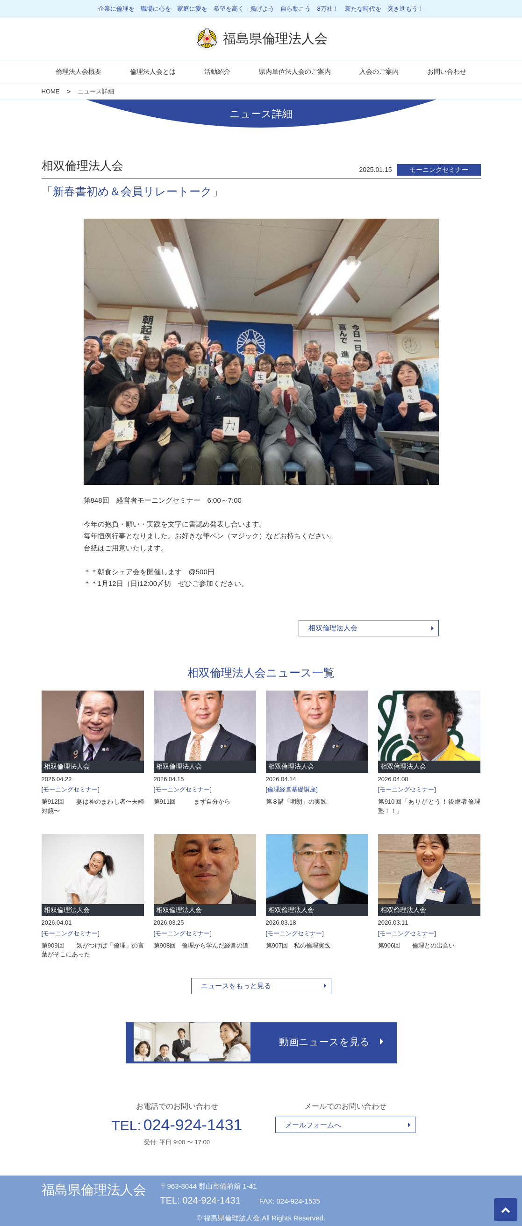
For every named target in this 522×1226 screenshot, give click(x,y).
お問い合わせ (446, 71)
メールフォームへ (313, 1122)
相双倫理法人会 (333, 628)
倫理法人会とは (153, 71)
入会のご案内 (379, 71)
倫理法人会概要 (78, 71)
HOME (51, 91)
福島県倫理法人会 (94, 1188)
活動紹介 (217, 71)
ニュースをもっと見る (236, 986)
